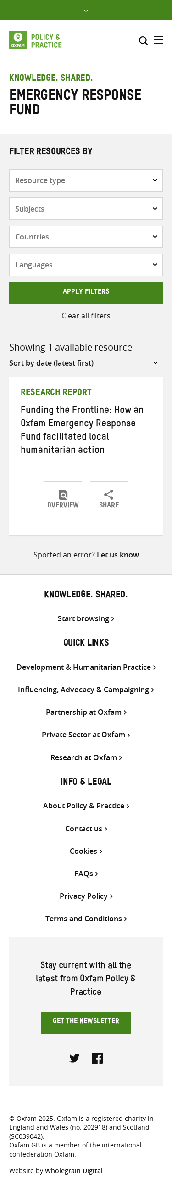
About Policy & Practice (83, 806)
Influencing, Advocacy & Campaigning (83, 689)
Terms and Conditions (83, 918)
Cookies (83, 851)
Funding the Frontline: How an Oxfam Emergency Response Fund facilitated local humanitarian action (82, 431)
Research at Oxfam (83, 757)
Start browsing (83, 618)
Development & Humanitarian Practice (84, 667)
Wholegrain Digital (74, 1170)
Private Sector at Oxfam (83, 734)
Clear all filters (86, 316)
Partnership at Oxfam (84, 712)
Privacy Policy (84, 896)
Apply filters (86, 293)
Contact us (83, 828)
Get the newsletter (86, 1022)
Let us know (118, 555)
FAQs (83, 873)
